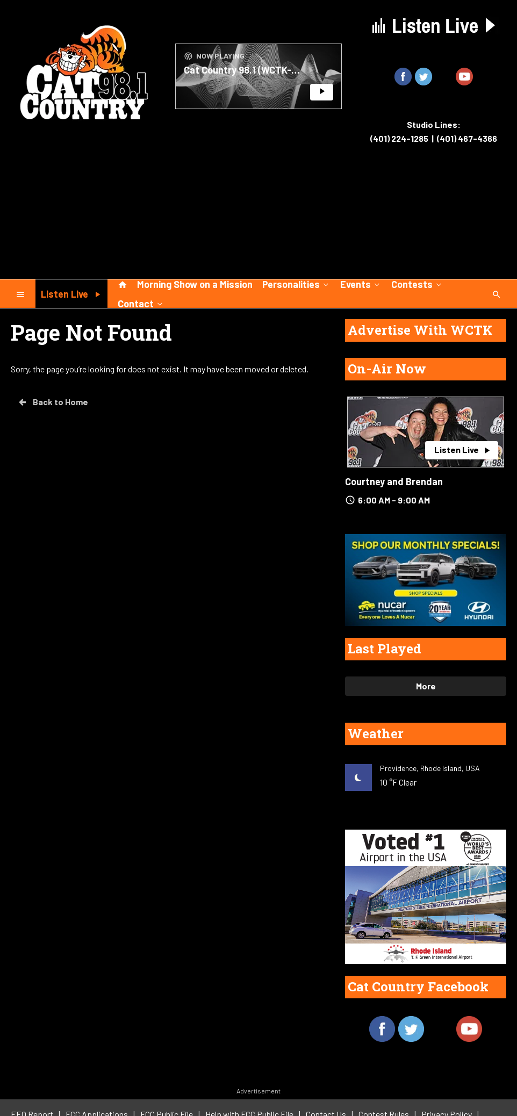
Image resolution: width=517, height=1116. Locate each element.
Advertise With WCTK (420, 330)
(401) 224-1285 (399, 138)
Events (361, 283)
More (426, 686)
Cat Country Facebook (418, 986)
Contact (141, 303)
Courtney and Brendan (394, 481)
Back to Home (52, 402)
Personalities (296, 283)
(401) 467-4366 (467, 138)
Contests (417, 283)
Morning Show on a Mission (195, 284)
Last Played (384, 648)
